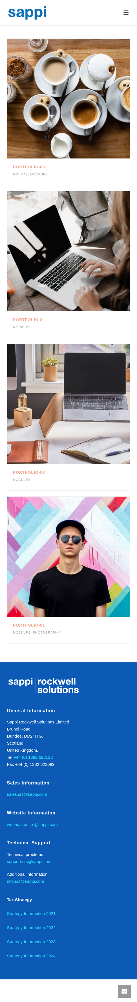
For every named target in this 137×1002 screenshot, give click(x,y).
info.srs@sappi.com (25, 881)
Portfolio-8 (28, 320)
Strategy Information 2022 (31, 927)
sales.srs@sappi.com (27, 794)
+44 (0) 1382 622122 (33, 757)
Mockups (39, 174)
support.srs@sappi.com (29, 861)
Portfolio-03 (29, 472)
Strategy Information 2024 (31, 955)
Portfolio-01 (29, 625)
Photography (46, 632)
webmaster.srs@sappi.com (32, 824)
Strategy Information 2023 (31, 941)
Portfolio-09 (29, 167)
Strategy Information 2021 (31, 913)
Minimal (20, 174)
